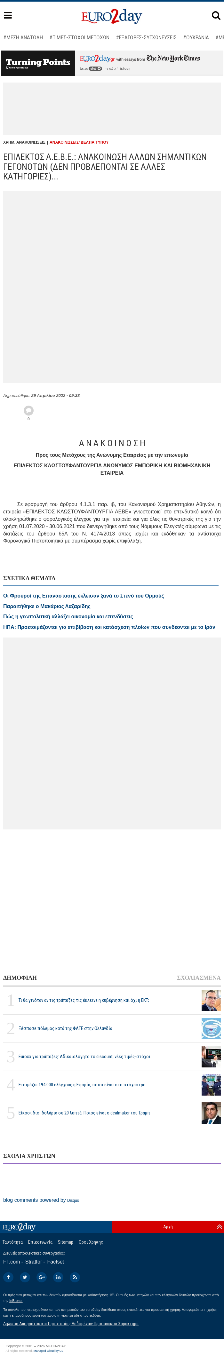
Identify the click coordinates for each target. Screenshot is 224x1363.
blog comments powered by (41, 1200)
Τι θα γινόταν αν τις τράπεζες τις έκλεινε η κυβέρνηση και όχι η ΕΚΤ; (84, 1000)
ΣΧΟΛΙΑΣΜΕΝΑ (199, 978)
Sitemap (65, 1242)
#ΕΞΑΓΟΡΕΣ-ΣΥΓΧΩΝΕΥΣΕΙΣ (146, 37)
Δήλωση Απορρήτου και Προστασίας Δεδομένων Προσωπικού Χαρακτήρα (71, 1323)
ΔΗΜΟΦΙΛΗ (20, 978)
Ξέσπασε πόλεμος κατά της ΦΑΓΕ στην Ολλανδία (65, 1028)
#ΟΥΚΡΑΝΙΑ (196, 37)
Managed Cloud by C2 (48, 1350)
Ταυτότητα (13, 1242)
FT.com (11, 1261)
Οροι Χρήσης (91, 1242)
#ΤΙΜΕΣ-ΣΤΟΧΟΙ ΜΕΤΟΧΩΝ (79, 37)
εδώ (95, 69)
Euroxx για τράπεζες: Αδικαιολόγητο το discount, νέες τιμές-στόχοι (84, 1056)
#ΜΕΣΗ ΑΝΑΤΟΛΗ (23, 37)
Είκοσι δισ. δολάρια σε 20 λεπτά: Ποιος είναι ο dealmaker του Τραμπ (84, 1113)
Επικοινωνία (40, 1242)
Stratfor (33, 1261)
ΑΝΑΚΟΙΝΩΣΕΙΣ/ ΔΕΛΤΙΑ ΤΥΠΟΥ (79, 142)
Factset (55, 1261)
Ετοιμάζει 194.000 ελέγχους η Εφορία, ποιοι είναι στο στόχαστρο (82, 1085)
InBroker (16, 1301)
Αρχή (168, 1227)
